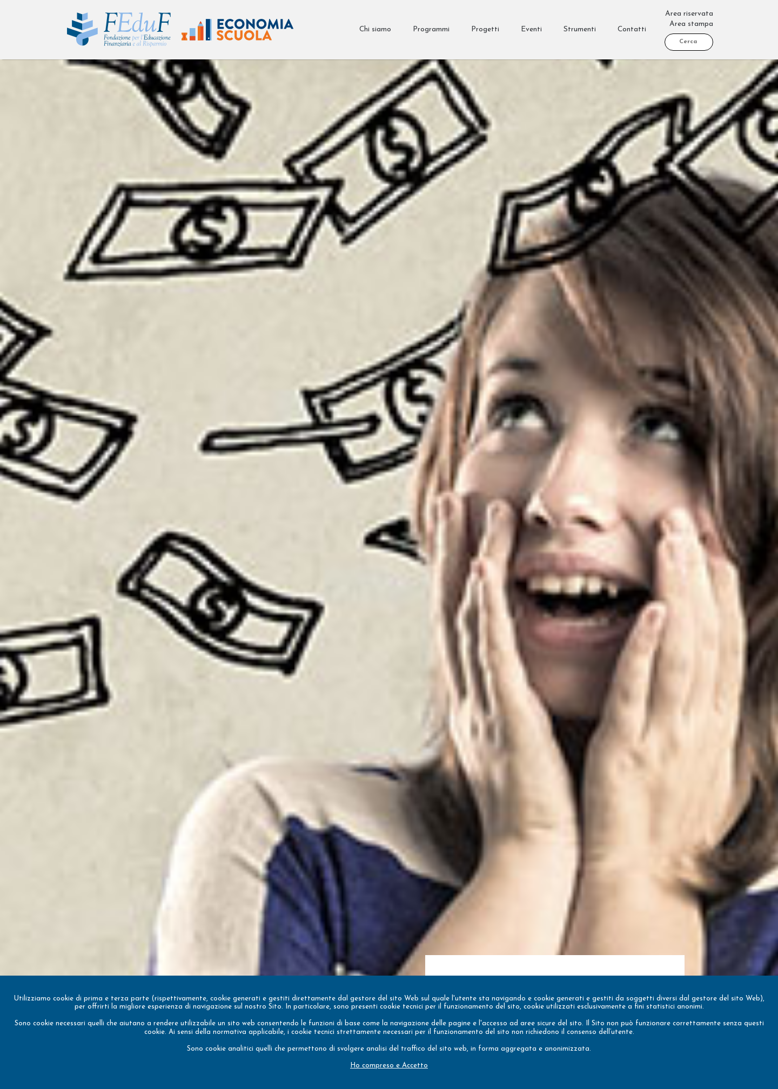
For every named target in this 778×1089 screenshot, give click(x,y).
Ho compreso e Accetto (389, 1065)
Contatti (632, 29)
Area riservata (689, 13)
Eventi (531, 29)
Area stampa (691, 24)
